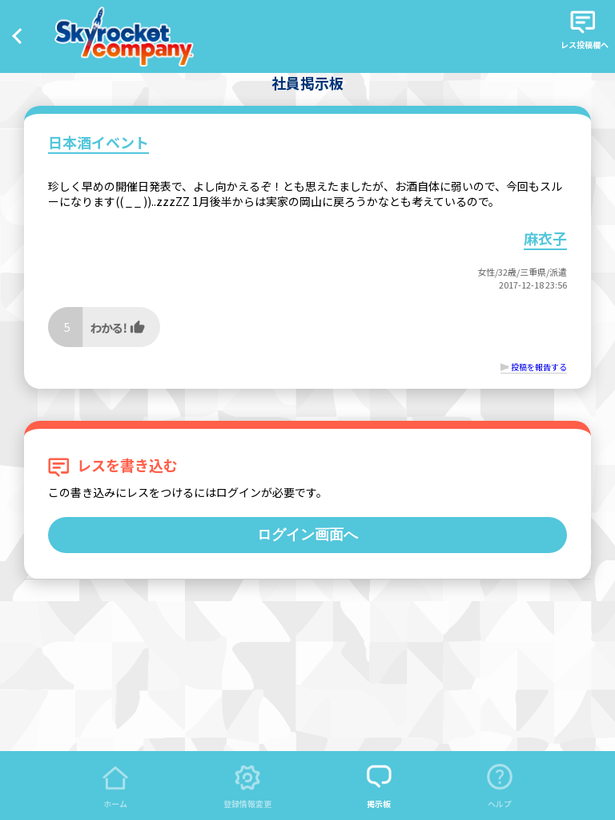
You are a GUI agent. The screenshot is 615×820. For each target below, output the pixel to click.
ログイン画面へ (307, 535)
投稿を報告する (539, 367)
